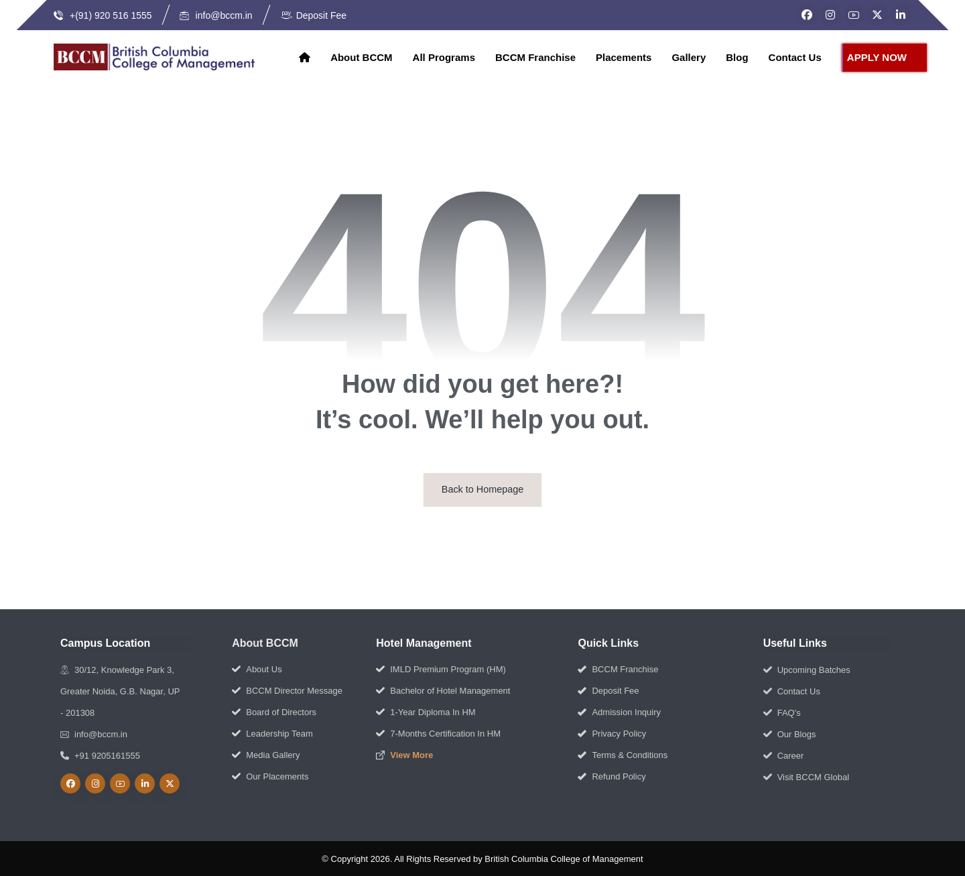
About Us (256, 669)
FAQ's (782, 713)
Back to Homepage (482, 490)
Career (783, 756)
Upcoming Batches (806, 670)
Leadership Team (272, 734)
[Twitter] (877, 14)
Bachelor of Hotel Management (443, 691)
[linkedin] (145, 783)
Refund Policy (611, 776)
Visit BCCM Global (806, 777)
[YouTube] (853, 14)
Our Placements (270, 776)
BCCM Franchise (618, 669)
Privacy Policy (612, 734)
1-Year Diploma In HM (425, 712)
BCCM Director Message (287, 691)
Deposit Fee (608, 691)
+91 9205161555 (100, 756)
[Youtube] (120, 783)
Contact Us (791, 691)
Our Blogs (789, 734)
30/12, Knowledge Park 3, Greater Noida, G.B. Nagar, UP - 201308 (120, 691)
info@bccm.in (93, 734)
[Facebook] (807, 14)
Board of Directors (274, 712)
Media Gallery (266, 755)
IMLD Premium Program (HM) (441, 669)
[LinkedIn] (900, 14)
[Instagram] (830, 14)
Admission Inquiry (619, 712)
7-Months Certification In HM (438, 734)
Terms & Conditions (622, 755)
